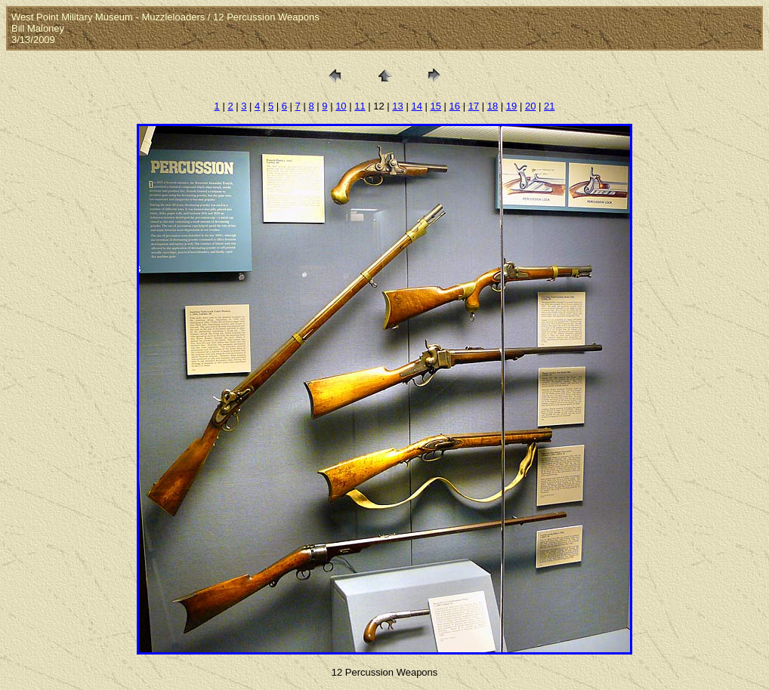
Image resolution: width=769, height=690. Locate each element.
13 (397, 106)
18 (492, 106)
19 (511, 106)
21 (549, 106)
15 (436, 106)
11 (359, 106)
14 (416, 106)
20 (530, 106)
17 (473, 106)
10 (340, 106)
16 (454, 106)
